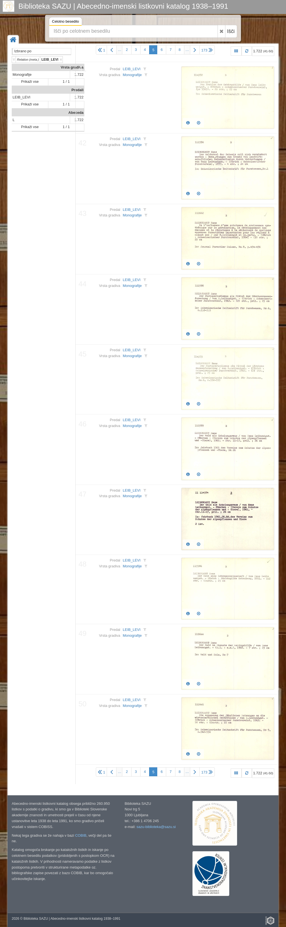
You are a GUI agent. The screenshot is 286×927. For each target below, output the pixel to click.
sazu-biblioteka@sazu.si (156, 827)
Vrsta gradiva (72, 67)
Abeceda (76, 112)
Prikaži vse (30, 81)
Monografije (22, 74)
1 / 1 (66, 81)
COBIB (80, 835)
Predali (78, 90)
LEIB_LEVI (21, 97)
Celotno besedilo (65, 22)
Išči (231, 31)
